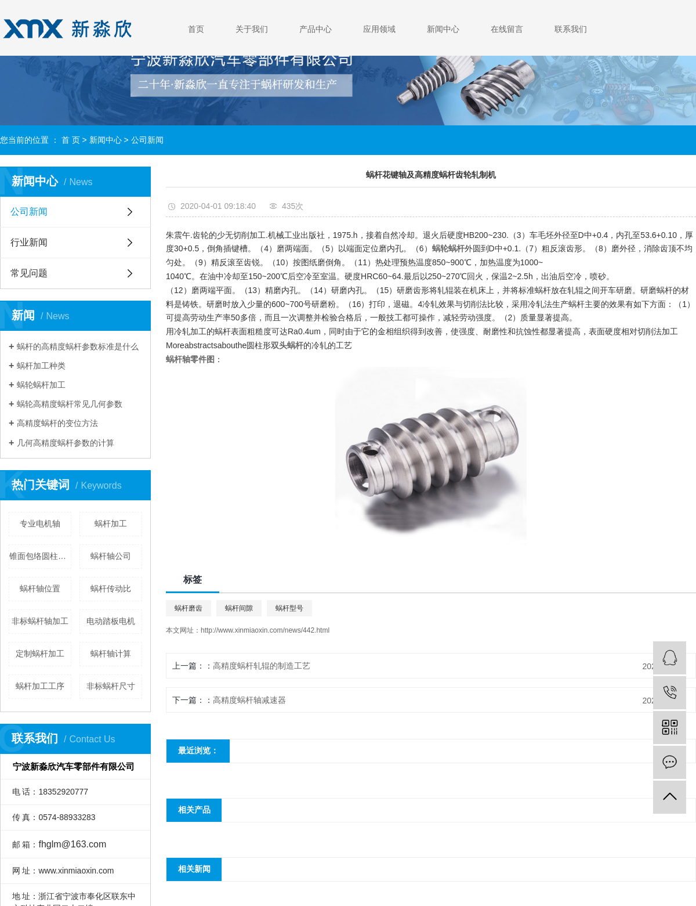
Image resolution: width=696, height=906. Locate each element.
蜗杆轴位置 (40, 588)
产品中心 (315, 29)
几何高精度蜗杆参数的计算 (65, 442)
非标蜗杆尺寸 (110, 686)
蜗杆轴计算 (110, 653)
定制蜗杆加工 (40, 653)
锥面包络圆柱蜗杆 (40, 556)
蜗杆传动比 (110, 588)
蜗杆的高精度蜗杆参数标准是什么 (78, 346)
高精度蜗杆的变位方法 (57, 423)
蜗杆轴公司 (110, 556)
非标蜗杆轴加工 (40, 621)
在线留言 (507, 29)
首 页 (70, 140)
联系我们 (570, 29)
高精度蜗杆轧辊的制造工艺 (261, 665)
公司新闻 (147, 140)
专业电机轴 (40, 523)
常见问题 (29, 273)
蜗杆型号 (289, 608)
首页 (196, 29)
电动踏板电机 (110, 621)
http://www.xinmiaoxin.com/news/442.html (265, 630)
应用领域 (379, 29)
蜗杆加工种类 (41, 365)
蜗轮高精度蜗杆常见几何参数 (69, 404)
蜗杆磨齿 (188, 608)
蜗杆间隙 (239, 608)
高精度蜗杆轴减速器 (249, 700)
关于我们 (251, 29)
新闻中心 (443, 29)
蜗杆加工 (111, 523)
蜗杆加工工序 (40, 686)
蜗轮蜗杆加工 (41, 384)
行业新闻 (29, 242)
